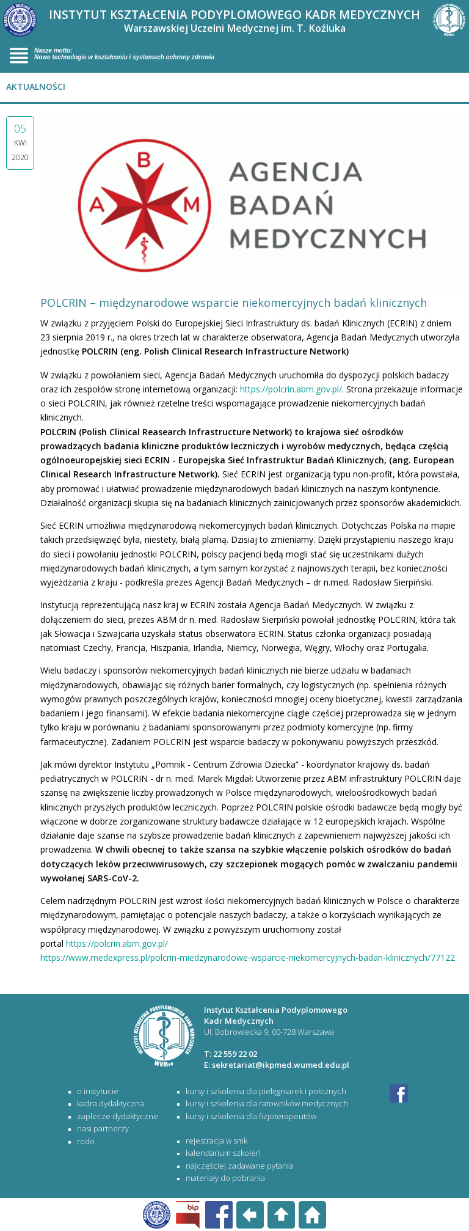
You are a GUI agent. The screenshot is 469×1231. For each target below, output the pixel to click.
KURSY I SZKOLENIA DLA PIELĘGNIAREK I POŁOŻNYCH (266, 1091)
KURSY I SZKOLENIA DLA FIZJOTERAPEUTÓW (251, 1116)
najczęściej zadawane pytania (239, 1165)
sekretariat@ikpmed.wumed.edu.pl (280, 1064)
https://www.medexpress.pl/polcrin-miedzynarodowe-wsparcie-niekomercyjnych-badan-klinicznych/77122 (247, 957)
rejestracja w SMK (216, 1140)
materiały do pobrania (225, 1177)
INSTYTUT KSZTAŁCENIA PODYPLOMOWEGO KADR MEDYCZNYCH (234, 20)
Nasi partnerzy (103, 1128)
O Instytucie (97, 1091)
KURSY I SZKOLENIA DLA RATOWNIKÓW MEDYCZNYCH (267, 1103)
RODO (86, 1141)
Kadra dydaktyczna (110, 1103)
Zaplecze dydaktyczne (117, 1116)
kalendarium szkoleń (223, 1152)
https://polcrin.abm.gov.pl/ (291, 389)
